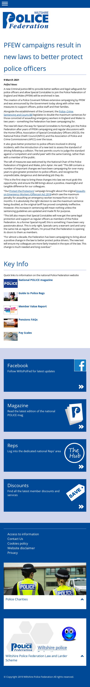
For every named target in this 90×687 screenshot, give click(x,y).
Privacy (12, 553)
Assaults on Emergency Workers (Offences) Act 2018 (44, 192)
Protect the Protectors (21, 191)
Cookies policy (17, 543)
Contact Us (15, 539)
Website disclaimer (21, 548)
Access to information (23, 534)
